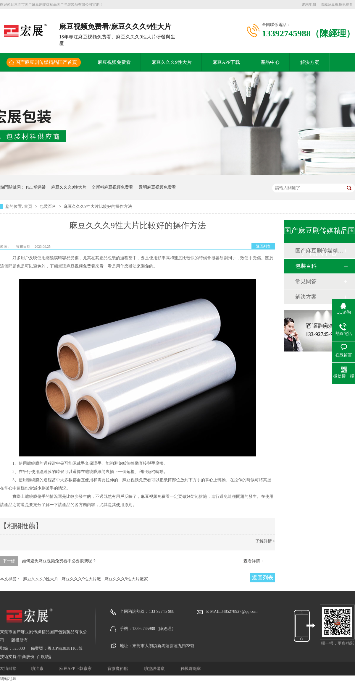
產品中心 (270, 62)
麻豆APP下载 (226, 62)
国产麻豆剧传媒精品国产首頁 (46, 62)
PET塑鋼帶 (36, 187)
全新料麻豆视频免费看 (112, 187)
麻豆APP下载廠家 (76, 668)
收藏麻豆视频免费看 (337, 4)
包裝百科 (48, 206)
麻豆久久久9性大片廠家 (126, 579)
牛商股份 (26, 657)
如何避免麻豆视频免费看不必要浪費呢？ (59, 561)
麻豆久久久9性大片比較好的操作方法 (98, 206)
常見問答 (306, 281)
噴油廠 (38, 668)
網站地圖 (309, 4)
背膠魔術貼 (118, 668)
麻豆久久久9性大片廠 (81, 579)
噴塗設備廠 (155, 668)
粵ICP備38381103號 (65, 648)
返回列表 (263, 246)
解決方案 (309, 62)
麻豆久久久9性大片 (171, 62)
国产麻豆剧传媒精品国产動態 (319, 251)
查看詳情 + (253, 561)
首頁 (28, 206)
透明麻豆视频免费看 (157, 187)
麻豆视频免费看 (114, 62)
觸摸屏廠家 (190, 668)
